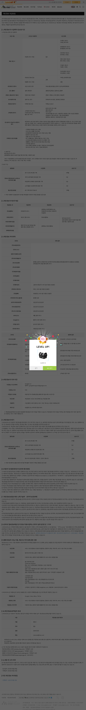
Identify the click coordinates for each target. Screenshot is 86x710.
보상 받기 (49, 368)
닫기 (36, 368)
